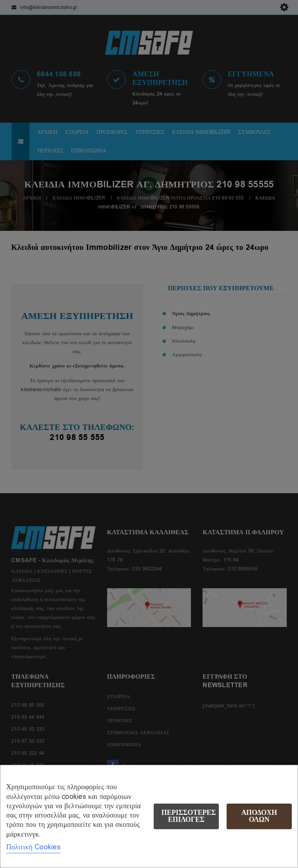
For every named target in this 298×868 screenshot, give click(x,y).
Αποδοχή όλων (259, 816)
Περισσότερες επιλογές (188, 816)
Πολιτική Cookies (33, 847)
